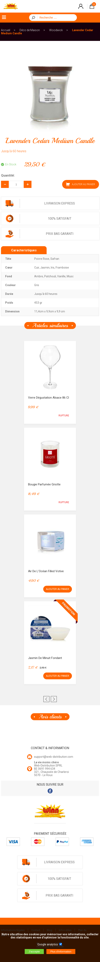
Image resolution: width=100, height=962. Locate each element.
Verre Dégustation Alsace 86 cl (48, 397)
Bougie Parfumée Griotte (44, 484)
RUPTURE (64, 415)
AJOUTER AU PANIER (80, 184)
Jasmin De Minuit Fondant (45, 658)
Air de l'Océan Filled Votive (46, 571)
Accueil (5, 30)
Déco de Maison (30, 30)
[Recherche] (56, 17)
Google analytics (47, 944)
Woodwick (56, 30)
